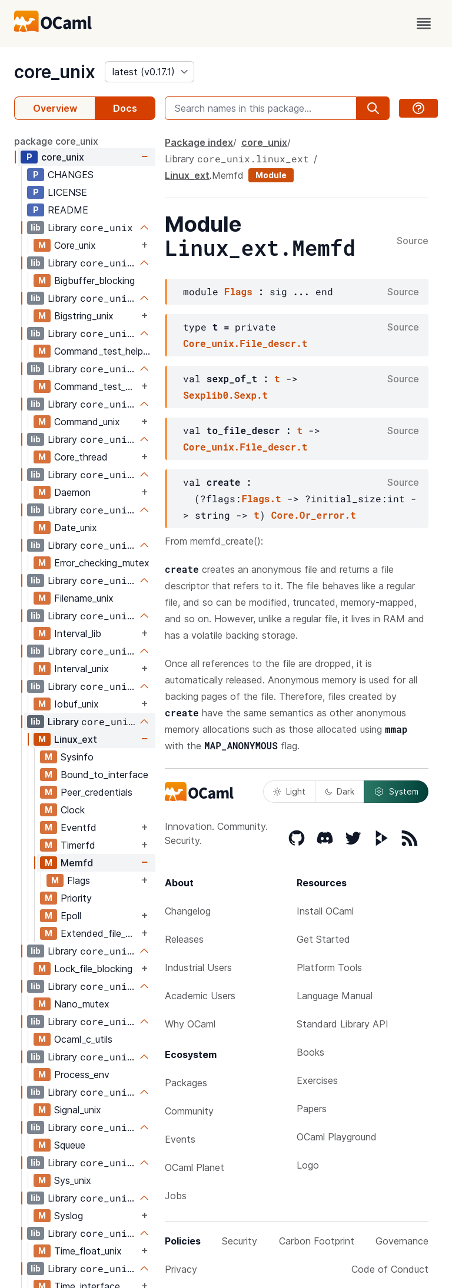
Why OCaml (190, 1024)
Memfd (77, 863)
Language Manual (335, 996)
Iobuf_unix (76, 704)
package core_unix (56, 141)
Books (310, 1052)
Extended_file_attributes (99, 933)
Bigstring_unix (84, 316)
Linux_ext (75, 739)
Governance (401, 1241)
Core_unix (75, 245)
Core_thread (81, 457)
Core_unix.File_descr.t (245, 343)
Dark (339, 791)
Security (239, 1241)
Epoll (71, 916)
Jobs (176, 1196)
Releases (184, 939)
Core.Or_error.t (313, 515)
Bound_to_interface (104, 774)
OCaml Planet (194, 1167)
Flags (78, 880)
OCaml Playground (337, 1137)
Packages (186, 1083)
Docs (125, 108)
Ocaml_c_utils (83, 1039)
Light (289, 791)
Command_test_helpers (104, 351)
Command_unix (87, 422)
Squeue (69, 1145)
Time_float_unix (88, 1251)
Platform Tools (329, 967)
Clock (73, 810)
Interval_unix (81, 669)
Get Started (323, 939)
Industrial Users (198, 967)
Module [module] (271, 175)
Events (180, 1139)
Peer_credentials (96, 792)
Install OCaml (325, 911)
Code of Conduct (389, 1269)
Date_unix (75, 527)
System (396, 791)
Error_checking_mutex (101, 563)
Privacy (181, 1269)
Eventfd (79, 827)
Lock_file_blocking (93, 969)
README (68, 210)
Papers (312, 1109)
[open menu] (423, 23)
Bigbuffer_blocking (94, 280)
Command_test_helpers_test (96, 386)
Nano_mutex (81, 1004)
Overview (55, 108)
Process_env (81, 1074)
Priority (76, 898)
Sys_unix (72, 1180)
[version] (149, 71)
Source (412, 241)
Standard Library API (342, 1024)
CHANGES (71, 175)
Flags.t (261, 498)
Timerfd (78, 845)
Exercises (317, 1080)
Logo (308, 1165)
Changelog (188, 911)
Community (189, 1111)
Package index (199, 142)
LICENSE (67, 192)
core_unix (54, 71)
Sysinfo (77, 757)
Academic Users (200, 996)
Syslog (68, 1216)
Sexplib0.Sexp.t (225, 395)
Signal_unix (77, 1110)
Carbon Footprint (316, 1241)
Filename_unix (84, 598)
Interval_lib (77, 633)
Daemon (72, 492)
